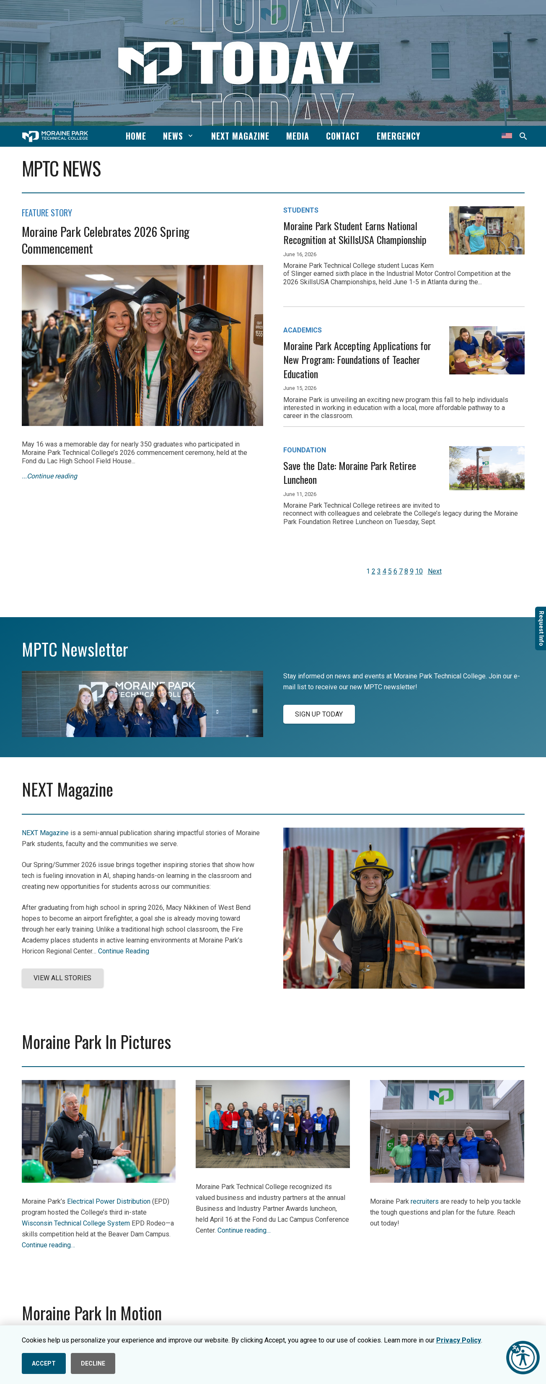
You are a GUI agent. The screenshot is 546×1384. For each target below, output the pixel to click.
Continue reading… (48, 1245)
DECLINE (93, 1363)
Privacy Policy (458, 1340)
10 (419, 571)
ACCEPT (44, 1363)
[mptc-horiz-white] (55, 136)
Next (435, 571)
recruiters (425, 1201)
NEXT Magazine (45, 833)
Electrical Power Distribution (108, 1201)
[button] (188, 135)
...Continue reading (49, 476)
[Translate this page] (507, 136)
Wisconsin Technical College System (76, 1223)
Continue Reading (123, 951)
